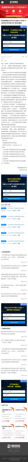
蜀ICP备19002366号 (15, 459)
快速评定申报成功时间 (14, 198)
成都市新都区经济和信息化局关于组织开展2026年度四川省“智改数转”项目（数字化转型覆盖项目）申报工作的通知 (13, 277)
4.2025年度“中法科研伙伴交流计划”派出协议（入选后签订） (16, 233)
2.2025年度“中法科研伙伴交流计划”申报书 (16, 216)
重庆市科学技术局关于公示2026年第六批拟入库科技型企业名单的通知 (14, 333)
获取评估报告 (14, 322)
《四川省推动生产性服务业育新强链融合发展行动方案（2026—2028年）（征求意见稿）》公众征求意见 (14, 257)
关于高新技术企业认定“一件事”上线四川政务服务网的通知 (13, 286)
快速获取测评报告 (14, 49)
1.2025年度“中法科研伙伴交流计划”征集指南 (16, 208)
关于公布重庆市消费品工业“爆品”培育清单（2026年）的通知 (13, 341)
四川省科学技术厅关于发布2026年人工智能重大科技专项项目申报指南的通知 (14, 267)
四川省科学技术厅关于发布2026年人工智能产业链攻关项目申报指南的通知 (14, 295)
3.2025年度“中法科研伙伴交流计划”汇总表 (16, 224)
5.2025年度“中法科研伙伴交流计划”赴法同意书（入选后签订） (16, 241)
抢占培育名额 (14, 399)
